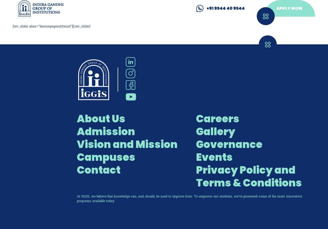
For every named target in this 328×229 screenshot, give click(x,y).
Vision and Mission (127, 144)
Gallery (215, 131)
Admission (106, 131)
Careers (217, 118)
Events (214, 157)
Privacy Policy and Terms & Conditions (249, 176)
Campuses (106, 157)
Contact (98, 170)
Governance (229, 144)
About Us (101, 118)
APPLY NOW (289, 8)
